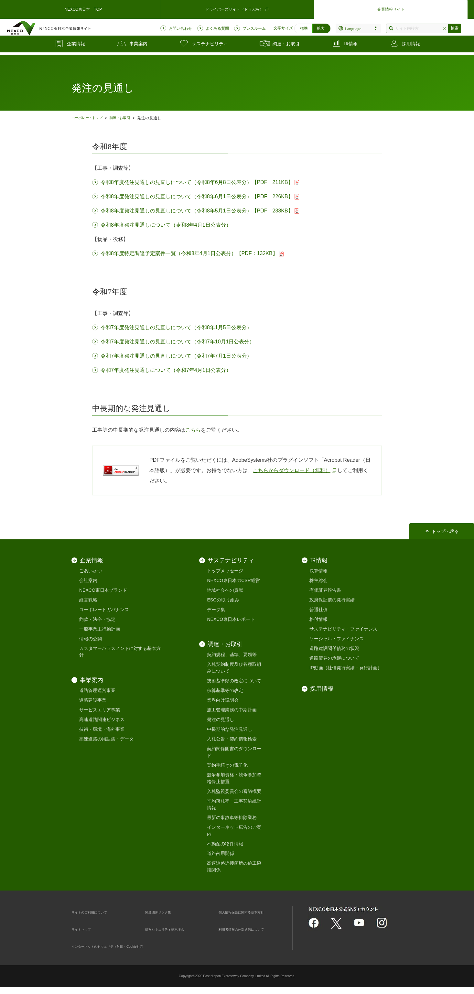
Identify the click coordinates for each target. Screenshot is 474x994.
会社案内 (88, 580)
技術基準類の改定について (234, 680)
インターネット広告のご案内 (234, 831)
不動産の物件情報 (225, 843)
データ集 (216, 609)
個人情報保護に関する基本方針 (250, 911)
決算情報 (318, 570)
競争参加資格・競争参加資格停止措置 (234, 778)
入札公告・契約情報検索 (232, 738)
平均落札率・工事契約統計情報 (234, 804)
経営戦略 (88, 599)
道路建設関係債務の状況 (334, 648)
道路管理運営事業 (97, 690)
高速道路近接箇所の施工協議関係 (234, 866)
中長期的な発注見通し (229, 729)
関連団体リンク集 (163, 911)
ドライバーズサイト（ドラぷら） (237, 8)
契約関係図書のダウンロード (234, 752)
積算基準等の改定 (225, 690)
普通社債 (318, 609)
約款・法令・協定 (97, 619)
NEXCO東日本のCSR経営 (233, 580)
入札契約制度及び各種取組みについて (234, 668)
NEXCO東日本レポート (231, 619)
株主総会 (318, 580)
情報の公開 (90, 638)
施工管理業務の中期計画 (232, 709)
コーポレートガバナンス (104, 609)
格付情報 (318, 619)
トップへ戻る (445, 531)
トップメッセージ (225, 570)
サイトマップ (85, 929)
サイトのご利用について (96, 911)
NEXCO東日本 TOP (83, 7)
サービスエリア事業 (99, 709)
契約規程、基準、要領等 (232, 654)
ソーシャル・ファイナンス (336, 638)
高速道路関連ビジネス (101, 719)
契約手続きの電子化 (227, 765)
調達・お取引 (127, 118)
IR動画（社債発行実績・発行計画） (345, 667)
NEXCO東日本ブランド (103, 590)
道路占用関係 (220, 853)
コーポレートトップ (89, 118)
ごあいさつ (90, 570)
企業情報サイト (391, 7)
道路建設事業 (92, 700)
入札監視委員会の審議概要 (234, 791)
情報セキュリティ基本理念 (172, 929)
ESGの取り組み (223, 599)
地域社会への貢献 (225, 590)
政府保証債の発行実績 (332, 599)
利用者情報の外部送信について (250, 929)
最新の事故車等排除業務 (232, 817)
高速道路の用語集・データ (106, 738)
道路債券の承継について (334, 658)
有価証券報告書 (325, 590)
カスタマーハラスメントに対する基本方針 (120, 652)
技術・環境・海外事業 (101, 729)
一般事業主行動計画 (99, 629)
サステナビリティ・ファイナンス (343, 629)
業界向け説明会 (223, 700)
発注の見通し (220, 719)
